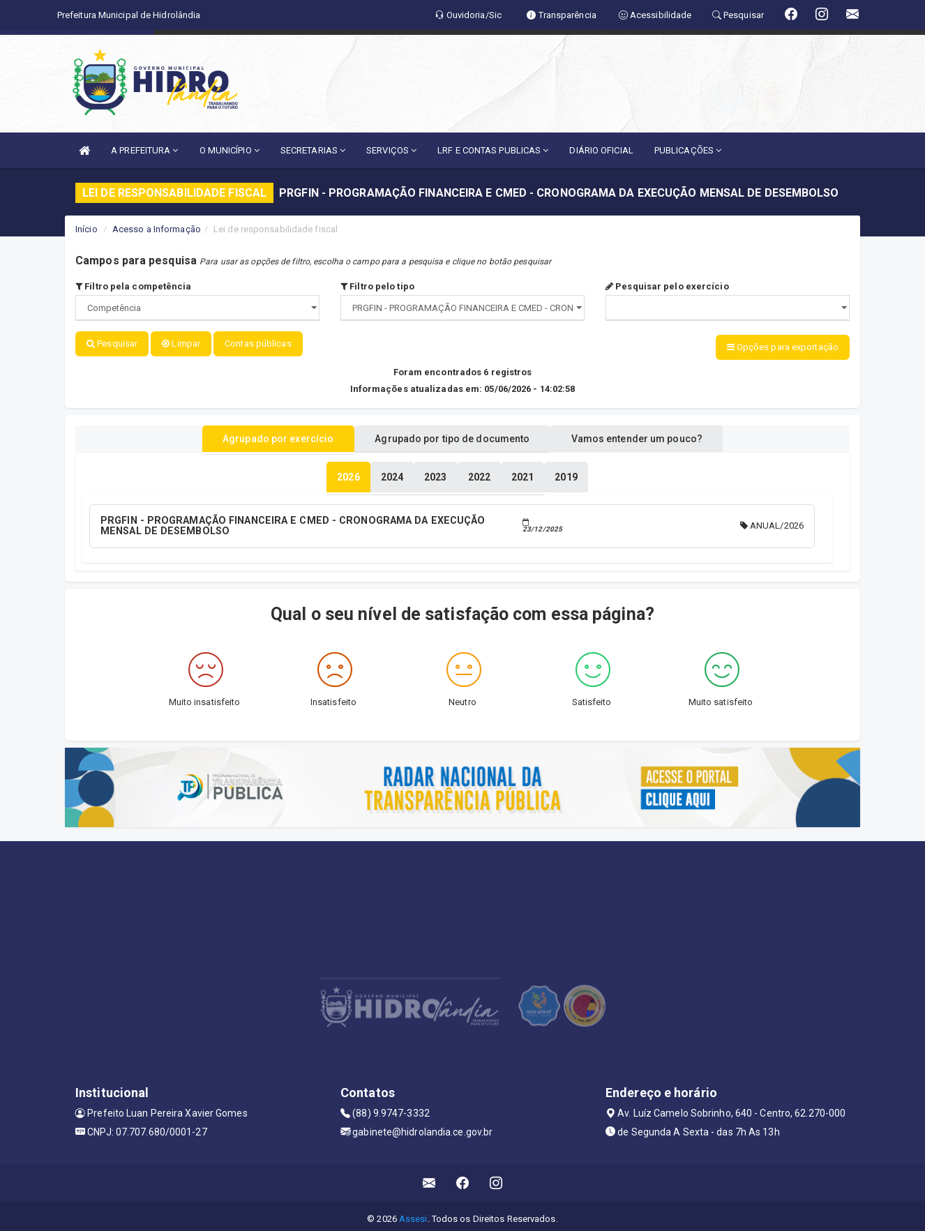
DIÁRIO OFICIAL (601, 150)
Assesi (413, 1213)
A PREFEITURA (144, 150)
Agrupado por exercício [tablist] (260, 434)
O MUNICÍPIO (230, 150)
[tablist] (348, 473)
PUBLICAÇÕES (687, 150)
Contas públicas (258, 343)
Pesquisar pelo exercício (667, 286)
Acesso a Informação (156, 229)
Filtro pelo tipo (377, 286)
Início (86, 229)
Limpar (181, 343)
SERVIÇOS (391, 150)
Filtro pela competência (133, 286)
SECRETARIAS (312, 150)
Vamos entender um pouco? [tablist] (653, 434)
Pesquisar (112, 343)
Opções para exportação (782, 347)
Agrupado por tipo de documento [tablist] (452, 434)
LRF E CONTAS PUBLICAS (492, 150)
